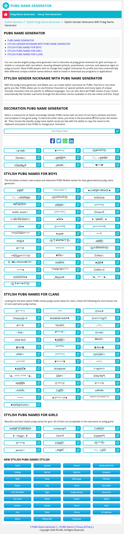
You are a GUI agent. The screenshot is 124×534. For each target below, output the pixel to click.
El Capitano (106, 512)
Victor (77, 485)
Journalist (106, 485)
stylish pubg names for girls (24, 50)
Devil (17, 465)
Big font (76, 472)
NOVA (47, 499)
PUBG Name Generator (44, 526)
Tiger (47, 492)
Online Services (13, 22)
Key (47, 485)
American (106, 492)
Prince (77, 512)
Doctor (77, 465)
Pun (17, 512)
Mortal (47, 472)
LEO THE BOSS (17, 492)
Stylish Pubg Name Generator (43, 22)
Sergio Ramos (77, 492)
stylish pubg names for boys (24, 47)
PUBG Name (66, 526)
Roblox (17, 505)
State (47, 479)
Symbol (47, 465)
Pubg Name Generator (22, 14)
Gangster (106, 472)
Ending (17, 472)
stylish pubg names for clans (25, 54)
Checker (106, 479)
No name (17, 499)
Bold (18, 479)
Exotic (77, 499)
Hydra (106, 499)
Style (106, 505)
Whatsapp (76, 479)
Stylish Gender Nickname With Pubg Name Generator (38, 43)
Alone (17, 519)
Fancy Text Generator (50, 14)
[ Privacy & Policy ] (84, 526)
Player (17, 485)
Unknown (76, 519)
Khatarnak (47, 519)
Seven (76, 505)
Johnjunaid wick (106, 465)
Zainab (47, 505)
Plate (47, 512)
